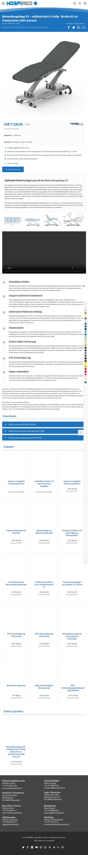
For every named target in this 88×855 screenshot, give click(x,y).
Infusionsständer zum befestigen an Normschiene (72, 533)
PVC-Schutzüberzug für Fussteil (16, 635)
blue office (38, 837)
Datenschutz (50, 840)
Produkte (6, 27)
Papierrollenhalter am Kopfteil (16, 531)
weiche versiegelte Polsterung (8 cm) (72, 482)
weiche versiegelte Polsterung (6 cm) (16, 482)
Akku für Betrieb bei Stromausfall (44, 686)
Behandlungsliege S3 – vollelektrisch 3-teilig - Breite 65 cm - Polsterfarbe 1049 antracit (16, 752)
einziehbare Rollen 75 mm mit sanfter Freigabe (44, 483)
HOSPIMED (30, 837)
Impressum (41, 840)
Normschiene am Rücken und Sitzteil (44, 531)
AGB (35, 840)
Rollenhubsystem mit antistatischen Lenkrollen (72, 636)
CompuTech (62, 837)
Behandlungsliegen (20, 27)
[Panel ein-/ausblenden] (81, 432)
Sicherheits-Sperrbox (16, 685)
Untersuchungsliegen (39, 27)
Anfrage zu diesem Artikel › (75, 23)
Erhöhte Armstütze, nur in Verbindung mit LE (44, 584)
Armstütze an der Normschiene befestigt (16, 583)
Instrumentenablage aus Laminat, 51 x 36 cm (72, 583)
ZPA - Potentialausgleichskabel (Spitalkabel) (72, 688)
